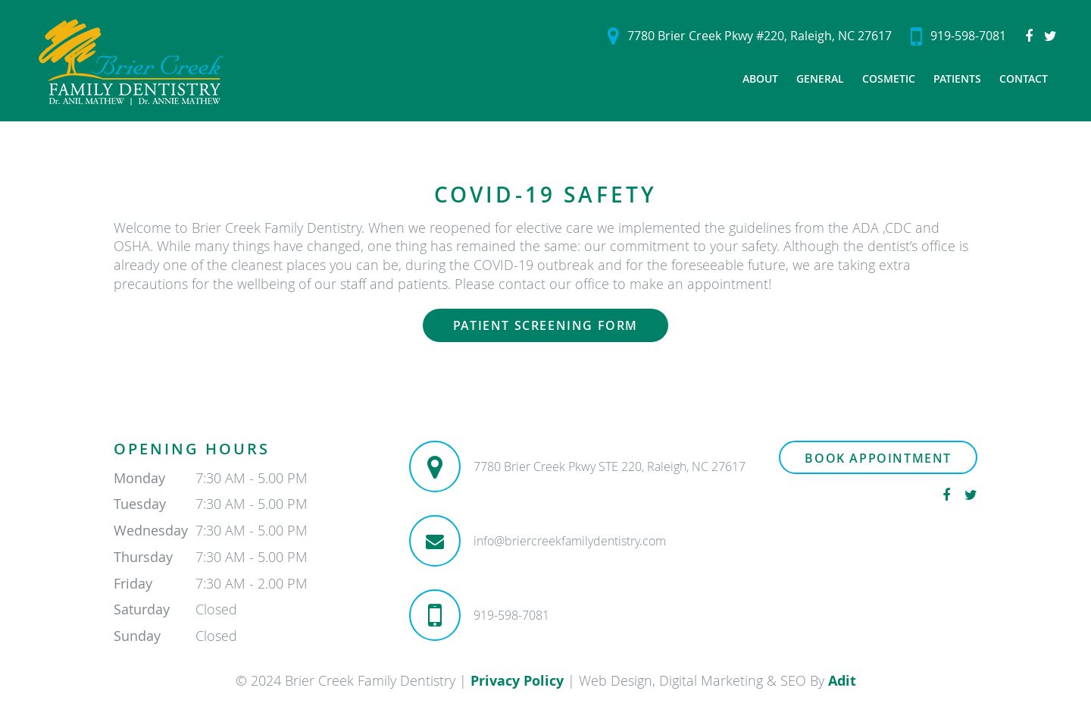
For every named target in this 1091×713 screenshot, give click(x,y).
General (820, 78)
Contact (1023, 78)
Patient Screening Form (545, 325)
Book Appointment (878, 458)
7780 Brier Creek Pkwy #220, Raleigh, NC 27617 (750, 36)
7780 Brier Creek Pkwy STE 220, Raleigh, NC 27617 (610, 466)
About (760, 78)
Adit (842, 680)
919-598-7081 (958, 36)
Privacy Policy (517, 680)
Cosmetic (888, 78)
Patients (957, 78)
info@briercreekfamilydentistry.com (570, 541)
